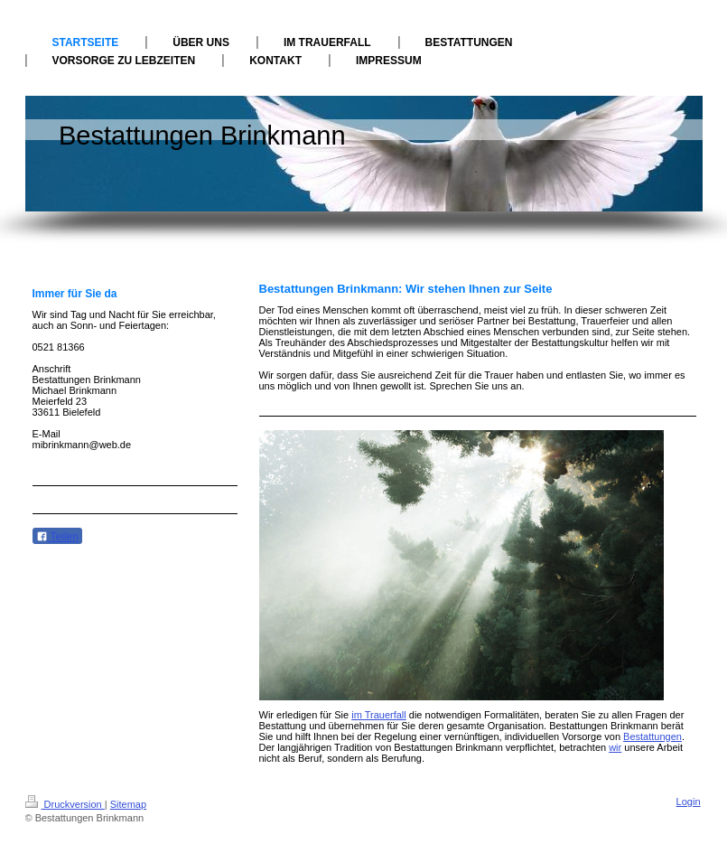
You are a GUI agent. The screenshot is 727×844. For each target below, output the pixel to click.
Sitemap (128, 804)
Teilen (57, 536)
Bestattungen (652, 736)
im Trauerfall (378, 714)
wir (615, 747)
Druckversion (65, 804)
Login (688, 801)
